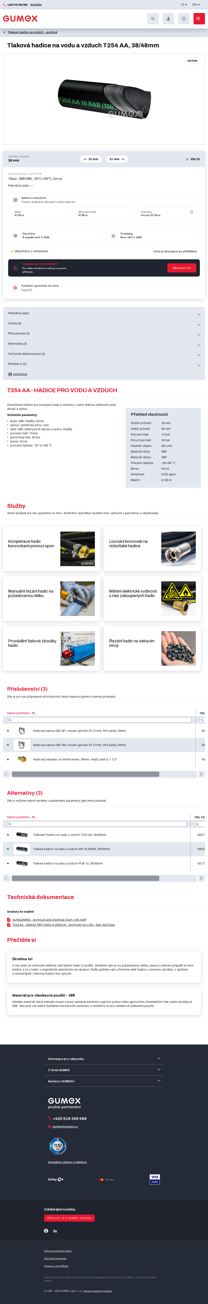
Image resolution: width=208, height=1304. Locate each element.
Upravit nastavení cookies (97, 1291)
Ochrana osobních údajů (58, 1251)
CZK (194, 4)
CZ (182, 4)
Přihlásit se (182, 268)
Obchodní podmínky (55, 1258)
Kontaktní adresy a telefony (67, 1162)
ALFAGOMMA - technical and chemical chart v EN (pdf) (49, 920)
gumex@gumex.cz (65, 1126)
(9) (195, 159)
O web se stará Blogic (56, 1266)
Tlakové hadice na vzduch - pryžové (32, 32)
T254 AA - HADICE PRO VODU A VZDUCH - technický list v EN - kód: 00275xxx (63, 925)
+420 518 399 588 (17, 5)
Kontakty (36, 4)
